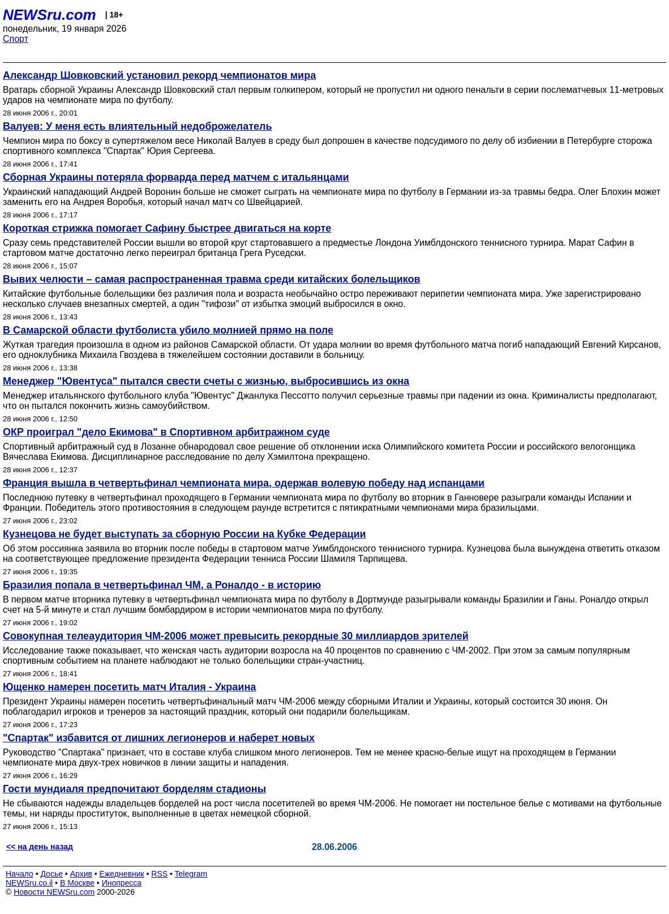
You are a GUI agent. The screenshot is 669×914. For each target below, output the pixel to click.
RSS (159, 873)
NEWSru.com (49, 14)
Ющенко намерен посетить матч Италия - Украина (129, 687)
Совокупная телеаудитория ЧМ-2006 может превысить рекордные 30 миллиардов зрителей (236, 636)
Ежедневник (122, 873)
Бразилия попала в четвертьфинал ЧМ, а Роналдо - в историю (162, 585)
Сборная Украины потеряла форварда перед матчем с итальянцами (176, 177)
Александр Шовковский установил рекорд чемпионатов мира (159, 75)
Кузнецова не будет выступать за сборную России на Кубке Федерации (184, 534)
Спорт (15, 39)
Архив (81, 873)
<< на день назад (39, 846)
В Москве (77, 882)
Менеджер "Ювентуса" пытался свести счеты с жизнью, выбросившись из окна (206, 381)
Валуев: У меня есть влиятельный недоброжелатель (137, 126)
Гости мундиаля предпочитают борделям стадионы (134, 789)
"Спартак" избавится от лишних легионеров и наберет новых (159, 738)
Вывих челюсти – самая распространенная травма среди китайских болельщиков (212, 279)
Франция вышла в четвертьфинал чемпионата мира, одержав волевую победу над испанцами (243, 483)
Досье (51, 873)
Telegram (191, 873)
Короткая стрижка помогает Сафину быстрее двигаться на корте (167, 228)
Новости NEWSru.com (54, 891)
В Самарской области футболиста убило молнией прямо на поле (168, 330)
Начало (19, 873)
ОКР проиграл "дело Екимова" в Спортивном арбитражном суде (166, 432)
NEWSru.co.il (29, 882)
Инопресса (122, 882)
